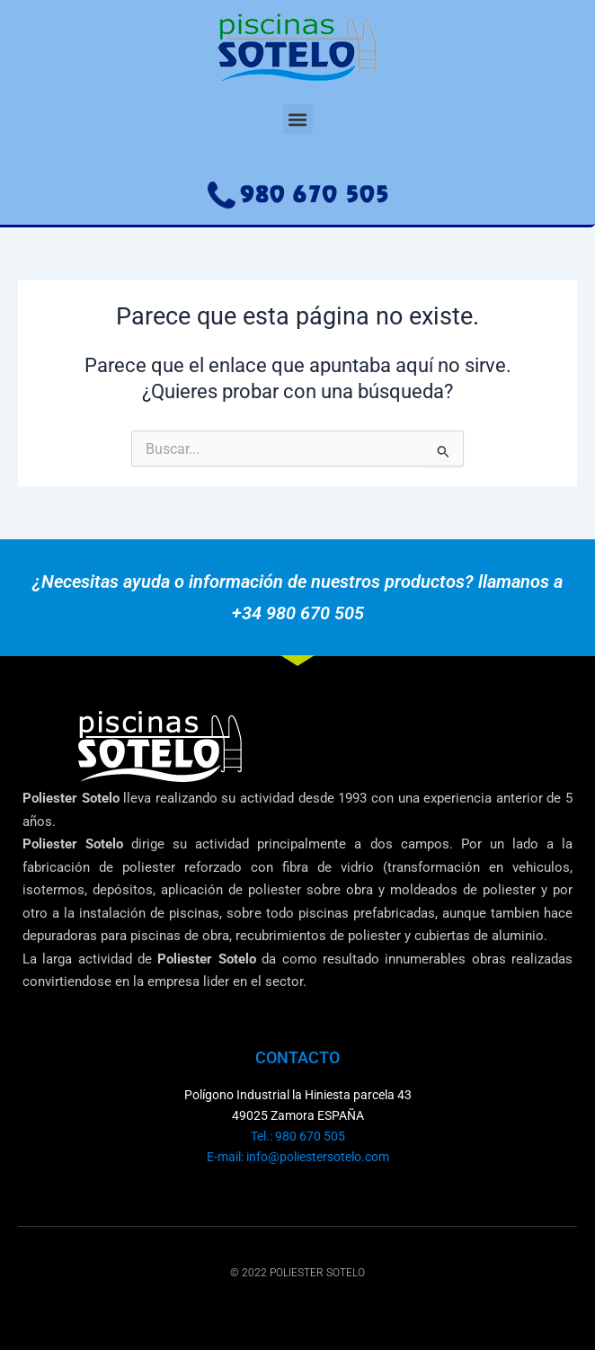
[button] (298, 119)
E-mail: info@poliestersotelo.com (298, 1157)
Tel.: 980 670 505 (298, 1136)
